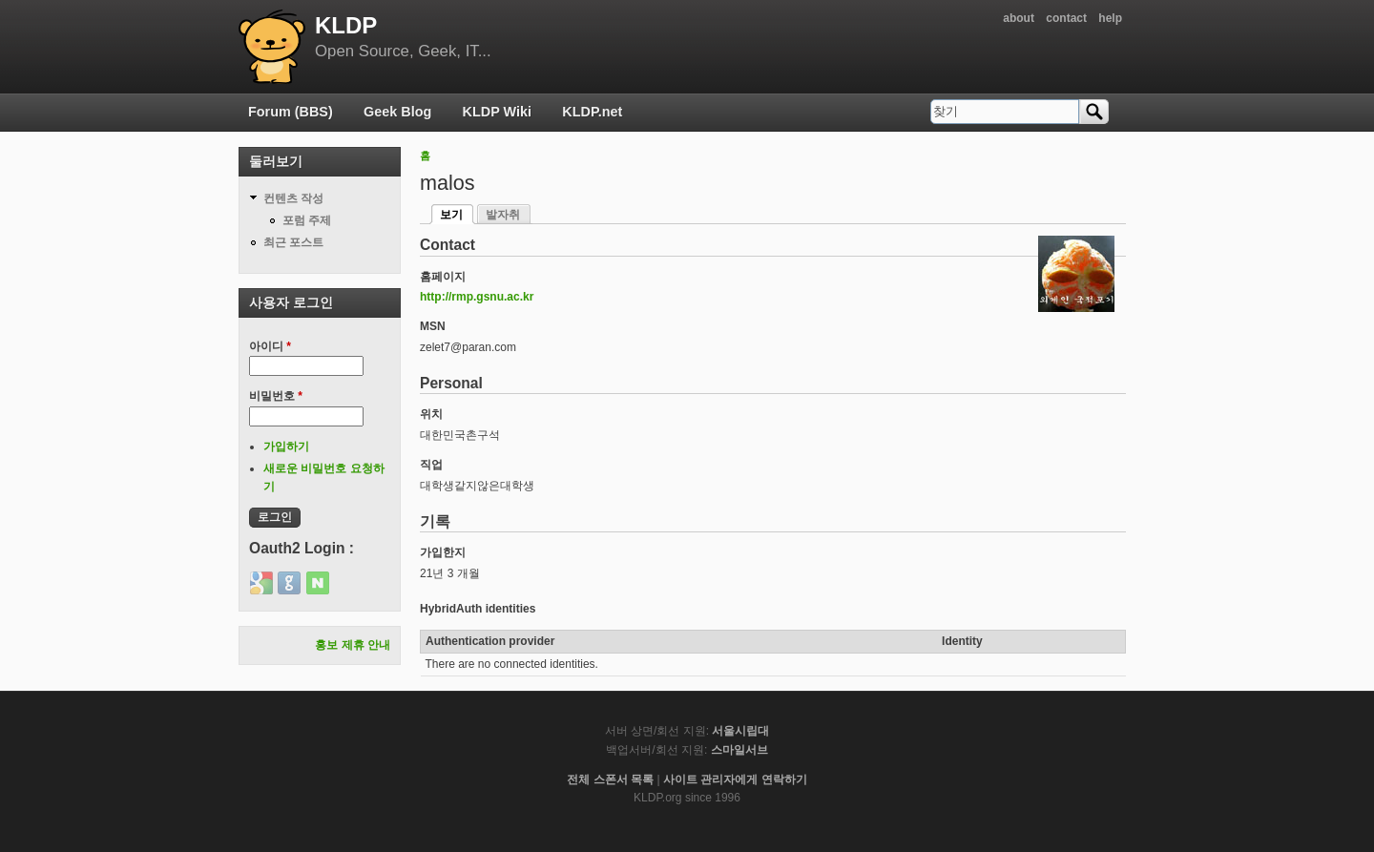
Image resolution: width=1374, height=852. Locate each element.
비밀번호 (275, 396)
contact (1066, 18)
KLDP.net (592, 111)
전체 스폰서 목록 (610, 779)
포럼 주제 (306, 220)
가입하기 (286, 446)
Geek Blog (397, 111)
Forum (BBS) (290, 111)
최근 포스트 (293, 242)
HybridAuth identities (477, 608)
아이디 (270, 346)
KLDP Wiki (497, 111)
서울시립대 (740, 731)
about (1018, 18)
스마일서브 (739, 750)
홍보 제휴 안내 (352, 645)
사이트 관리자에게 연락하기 (735, 779)
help (1110, 18)
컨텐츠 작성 (293, 198)
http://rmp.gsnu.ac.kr (476, 296)
